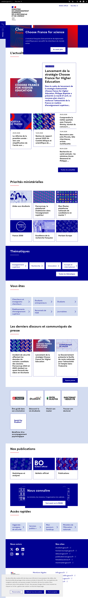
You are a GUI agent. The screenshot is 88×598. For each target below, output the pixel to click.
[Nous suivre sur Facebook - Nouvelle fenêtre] (81, 1)
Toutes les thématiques (67, 274)
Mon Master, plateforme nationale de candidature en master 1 (65, 210)
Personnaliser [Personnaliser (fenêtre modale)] (16, 592)
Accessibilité (73, 1)
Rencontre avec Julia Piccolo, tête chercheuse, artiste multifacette (67, 139)
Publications (63, 473)
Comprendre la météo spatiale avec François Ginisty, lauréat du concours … (68, 122)
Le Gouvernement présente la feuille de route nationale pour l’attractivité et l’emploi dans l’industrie (66, 360)
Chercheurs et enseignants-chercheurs (18, 301)
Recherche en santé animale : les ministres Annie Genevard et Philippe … (68, 156)
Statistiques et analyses (18, 474)
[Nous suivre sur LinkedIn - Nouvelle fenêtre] (84, 1)
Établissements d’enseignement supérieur (18, 311)
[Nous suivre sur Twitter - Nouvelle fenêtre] (78, 1)
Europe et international (69, 266)
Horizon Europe (65, 236)
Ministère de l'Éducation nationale (68, 527)
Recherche (35, 266)
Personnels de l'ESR (40, 311)
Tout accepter (52, 592)
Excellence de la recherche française (44, 237)
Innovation (52, 266)
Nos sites (17, 1)
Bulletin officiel (63, 5)
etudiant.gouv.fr (7, 1)
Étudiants (61, 302)
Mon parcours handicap (50, 527)
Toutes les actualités (68, 170)
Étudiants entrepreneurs (41, 302)
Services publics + (33, 527)
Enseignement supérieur (18, 266)
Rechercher (3, 23)
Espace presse (70, 380)
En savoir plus (58, 49)
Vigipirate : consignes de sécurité (16, 527)
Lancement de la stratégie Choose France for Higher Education (58, 76)
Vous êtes (73, 5)
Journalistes (62, 312)
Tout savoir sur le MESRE (54, 503)
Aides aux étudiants (21, 206)
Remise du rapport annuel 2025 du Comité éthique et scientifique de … (44, 139)
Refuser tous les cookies (34, 592)
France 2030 (17, 236)
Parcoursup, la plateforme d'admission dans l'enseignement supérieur (42, 210)
